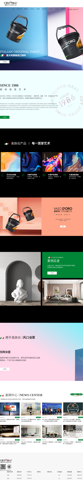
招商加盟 (57, 9)
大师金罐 (50, 9)
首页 (14, 9)
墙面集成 (19, 475)
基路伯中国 (19, 9)
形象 (8, 478)
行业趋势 (69, 475)
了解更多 (5, 117)
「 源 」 (59, 475)
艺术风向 (79, 478)
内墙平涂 (29, 478)
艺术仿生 (29, 475)
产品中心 (32, 9)
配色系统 (19, 478)
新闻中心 (63, 9)
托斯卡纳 (44, 9)
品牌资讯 (79, 475)
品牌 (8, 475)
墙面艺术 (26, 9)
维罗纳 (38, 9)
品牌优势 (69, 478)
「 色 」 (59, 478)
